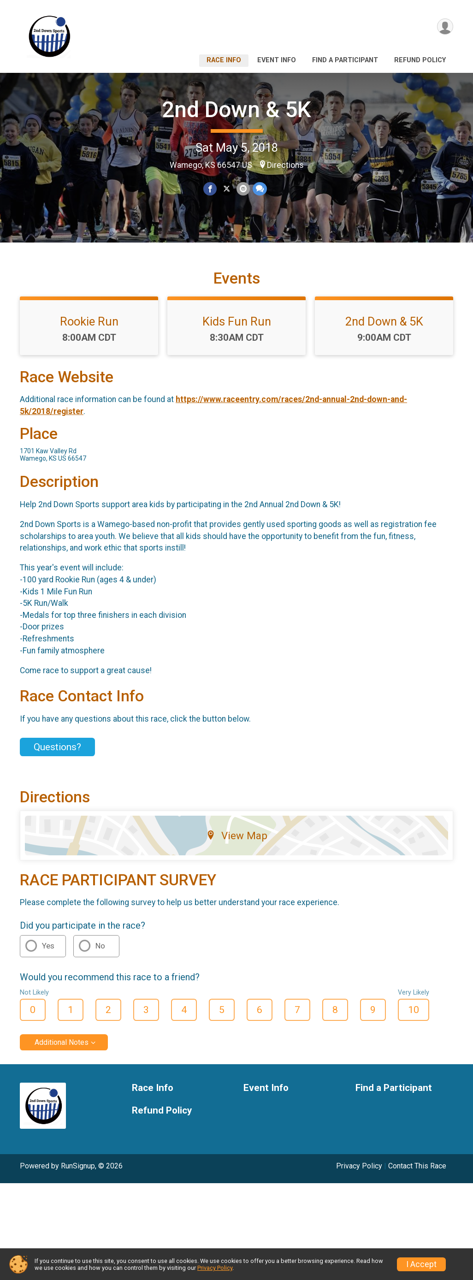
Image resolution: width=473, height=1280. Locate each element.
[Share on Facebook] (210, 189)
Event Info (276, 60)
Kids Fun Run (236, 327)
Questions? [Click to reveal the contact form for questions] (57, 753)
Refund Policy (420, 60)
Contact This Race (417, 1171)
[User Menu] (444, 27)
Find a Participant (345, 60)
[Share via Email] (242, 189)
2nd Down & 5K (236, 109)
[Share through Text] (259, 189)
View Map (236, 841)
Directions (285, 165)
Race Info (224, 60)
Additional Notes (62, 1048)
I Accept (421, 1264)
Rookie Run (89, 327)
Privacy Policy (359, 1171)
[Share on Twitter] (226, 189)
